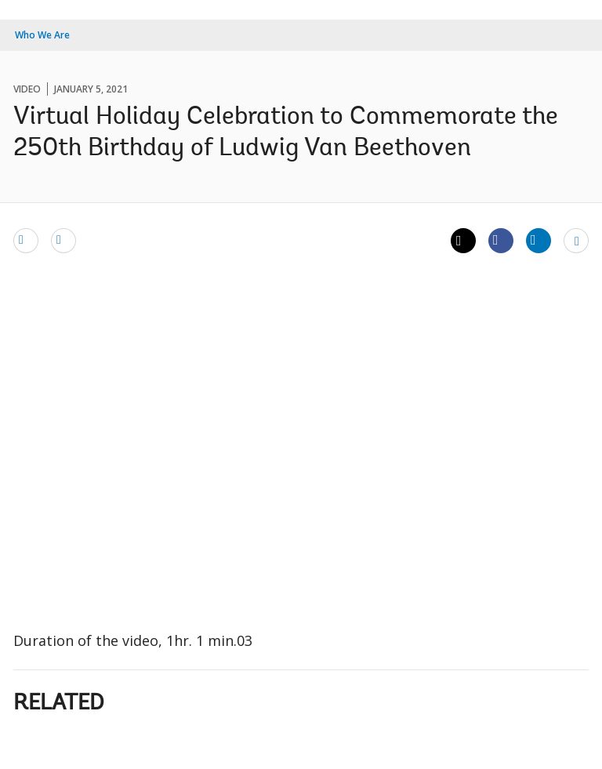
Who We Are (42, 35)
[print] (63, 240)
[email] (26, 240)
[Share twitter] (463, 240)
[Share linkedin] (538, 240)
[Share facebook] (500, 240)
